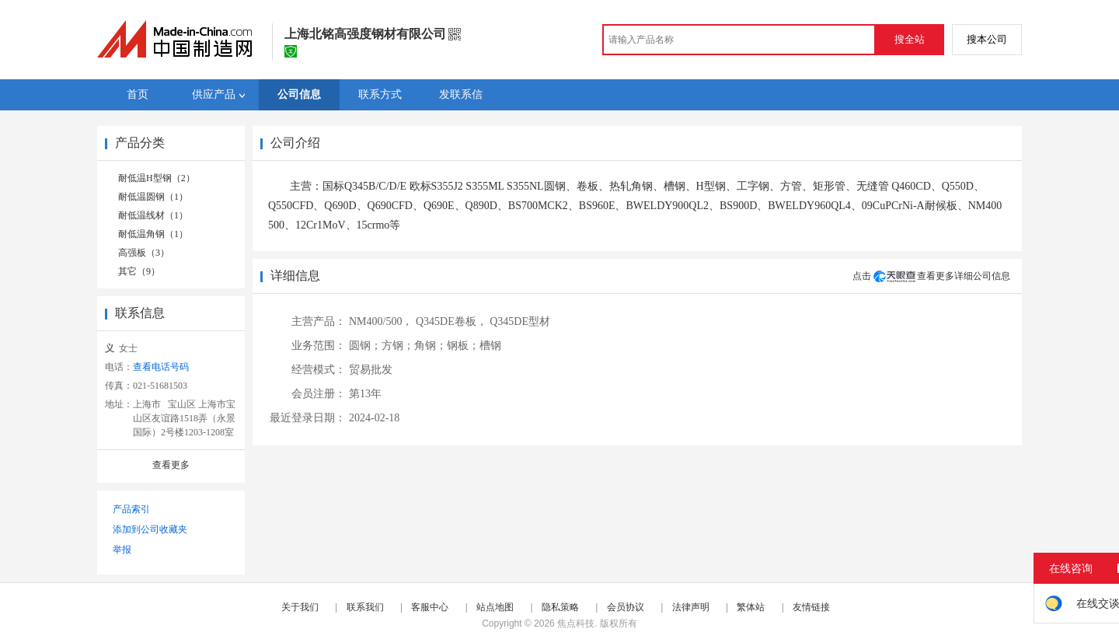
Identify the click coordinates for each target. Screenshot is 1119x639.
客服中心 (429, 607)
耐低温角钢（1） (153, 234)
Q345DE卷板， (451, 321)
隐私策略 (560, 607)
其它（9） (139, 271)
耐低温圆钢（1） (153, 196)
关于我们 (300, 607)
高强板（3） (143, 252)
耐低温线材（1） (153, 215)
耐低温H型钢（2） (156, 178)
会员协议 (625, 607)
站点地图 (495, 607)
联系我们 (365, 607)
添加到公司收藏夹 (150, 529)
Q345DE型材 (520, 321)
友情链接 (811, 607)
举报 (122, 549)
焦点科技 (575, 623)
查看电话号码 (161, 366)
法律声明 (690, 607)
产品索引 (131, 509)
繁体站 (751, 607)
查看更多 (171, 464)
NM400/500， (381, 321)
